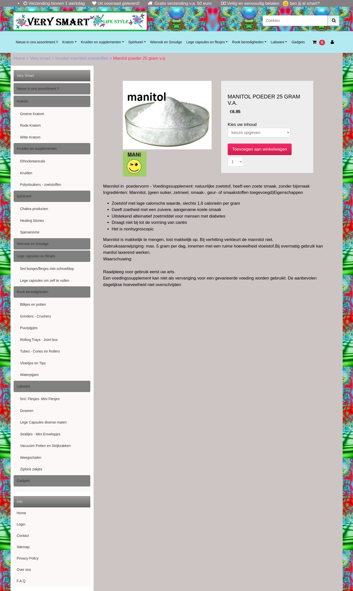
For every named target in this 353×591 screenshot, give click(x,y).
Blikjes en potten (33, 304)
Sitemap (23, 547)
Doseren (26, 411)
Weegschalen (31, 458)
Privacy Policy (27, 558)
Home (20, 58)
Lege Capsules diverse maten (43, 422)
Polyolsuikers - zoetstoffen (40, 185)
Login (21, 524)
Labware (277, 42)
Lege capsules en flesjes (205, 42)
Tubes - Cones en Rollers (40, 351)
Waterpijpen (29, 375)
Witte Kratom (30, 137)
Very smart (41, 58)
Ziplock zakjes (31, 469)
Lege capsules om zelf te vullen (44, 281)
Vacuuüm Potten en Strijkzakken (45, 446)
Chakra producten (34, 209)
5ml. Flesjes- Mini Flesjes (40, 399)
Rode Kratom (30, 125)
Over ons (24, 570)
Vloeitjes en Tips (33, 363)
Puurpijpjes (28, 328)
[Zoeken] (295, 20)
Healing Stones (32, 221)
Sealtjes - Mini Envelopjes (40, 434)
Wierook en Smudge (166, 42)
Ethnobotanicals (32, 161)
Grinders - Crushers (35, 316)
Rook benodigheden (247, 42)
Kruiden (26, 173)
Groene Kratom (32, 114)
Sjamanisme (30, 232)
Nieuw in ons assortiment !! (37, 42)
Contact (23, 536)
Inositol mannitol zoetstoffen (82, 58)
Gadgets (298, 42)
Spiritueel (135, 42)
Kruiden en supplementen (101, 42)
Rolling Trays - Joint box (39, 340)
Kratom (68, 42)
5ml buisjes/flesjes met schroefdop (47, 269)
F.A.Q (21, 581)
